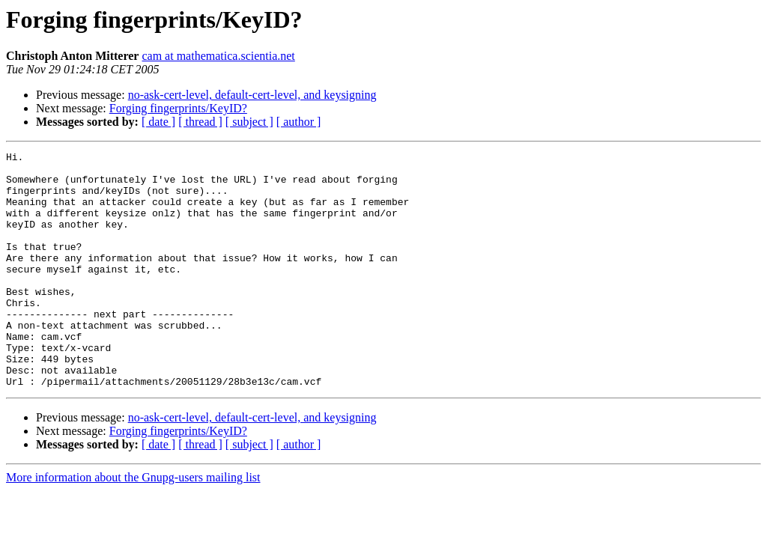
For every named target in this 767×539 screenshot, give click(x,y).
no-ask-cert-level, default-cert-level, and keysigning (252, 94)
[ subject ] (249, 121)
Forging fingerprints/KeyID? (178, 108)
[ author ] (298, 121)
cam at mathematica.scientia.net (218, 55)
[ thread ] (200, 121)
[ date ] (158, 121)
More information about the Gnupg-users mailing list (133, 524)
